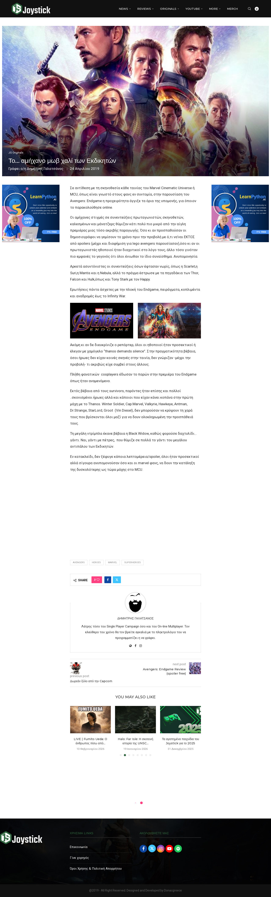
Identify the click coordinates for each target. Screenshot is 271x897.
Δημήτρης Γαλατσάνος (45, 168)
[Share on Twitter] (117, 579)
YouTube (192, 8)
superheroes (132, 562)
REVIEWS (144, 8)
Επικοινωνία (78, 847)
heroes (96, 562)
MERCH (232, 8)
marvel (112, 562)
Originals (168, 8)
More (213, 8)
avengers (79, 562)
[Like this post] (98, 579)
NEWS (123, 8)
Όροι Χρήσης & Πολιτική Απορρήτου (96, 868)
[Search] (249, 8)
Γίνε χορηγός (79, 858)
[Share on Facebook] (107, 579)
